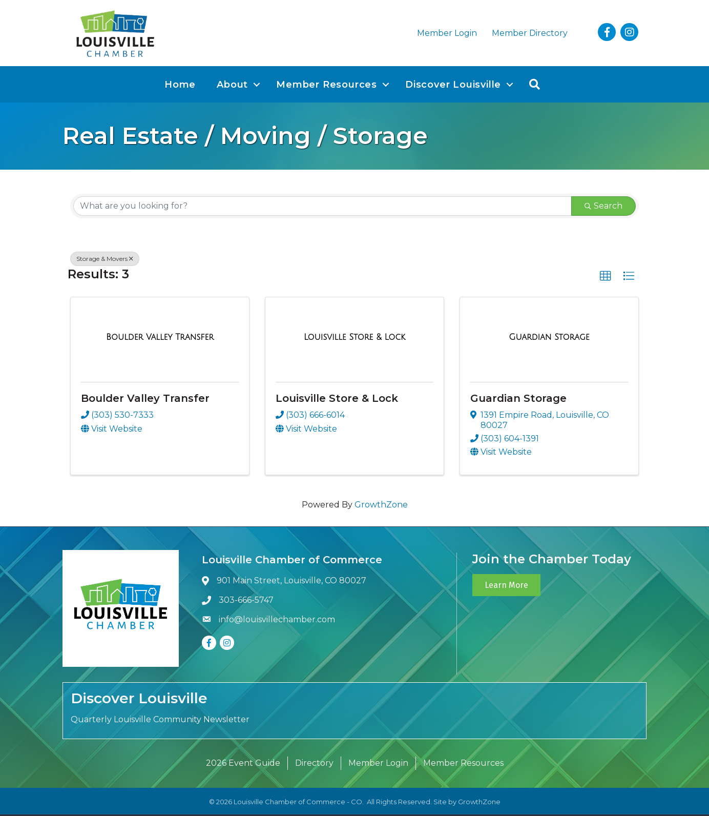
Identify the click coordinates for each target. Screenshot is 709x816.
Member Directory (530, 33)
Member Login (447, 33)
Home (180, 86)
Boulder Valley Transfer (145, 400)
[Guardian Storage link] (549, 339)
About (232, 86)
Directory (314, 764)
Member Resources (326, 86)
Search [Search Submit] (603, 207)
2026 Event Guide (243, 764)
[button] (605, 278)
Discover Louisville (453, 86)
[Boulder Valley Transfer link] (160, 339)
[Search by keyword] (322, 207)
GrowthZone (381, 507)
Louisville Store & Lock (337, 400)
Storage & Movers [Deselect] (104, 260)
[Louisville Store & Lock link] (354, 339)
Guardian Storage (518, 400)
